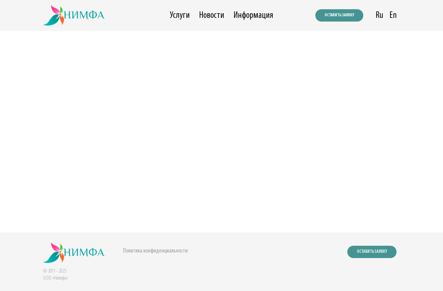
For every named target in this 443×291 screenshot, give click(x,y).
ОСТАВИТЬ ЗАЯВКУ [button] (339, 15)
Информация (253, 15)
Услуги (180, 15)
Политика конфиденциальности (155, 251)
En (393, 15)
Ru (379, 15)
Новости (211, 15)
